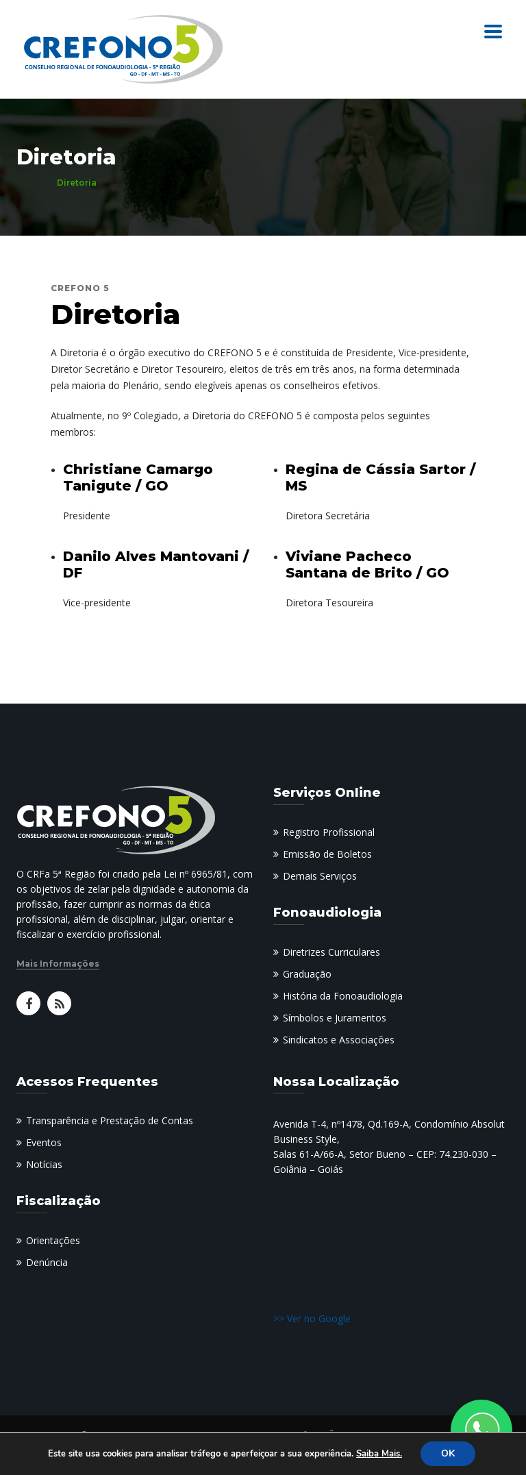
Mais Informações (57, 964)
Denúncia (47, 1262)
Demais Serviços (320, 875)
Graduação (307, 973)
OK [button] (448, 1453)
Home (29, 182)
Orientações (53, 1240)
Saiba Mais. (379, 1454)
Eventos (44, 1142)
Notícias (44, 1164)
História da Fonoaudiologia (343, 995)
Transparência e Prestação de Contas (109, 1120)
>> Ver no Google (312, 1318)
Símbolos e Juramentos (334, 1017)
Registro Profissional (329, 832)
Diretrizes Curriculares (331, 951)
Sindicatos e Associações (338, 1039)
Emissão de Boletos (327, 853)
